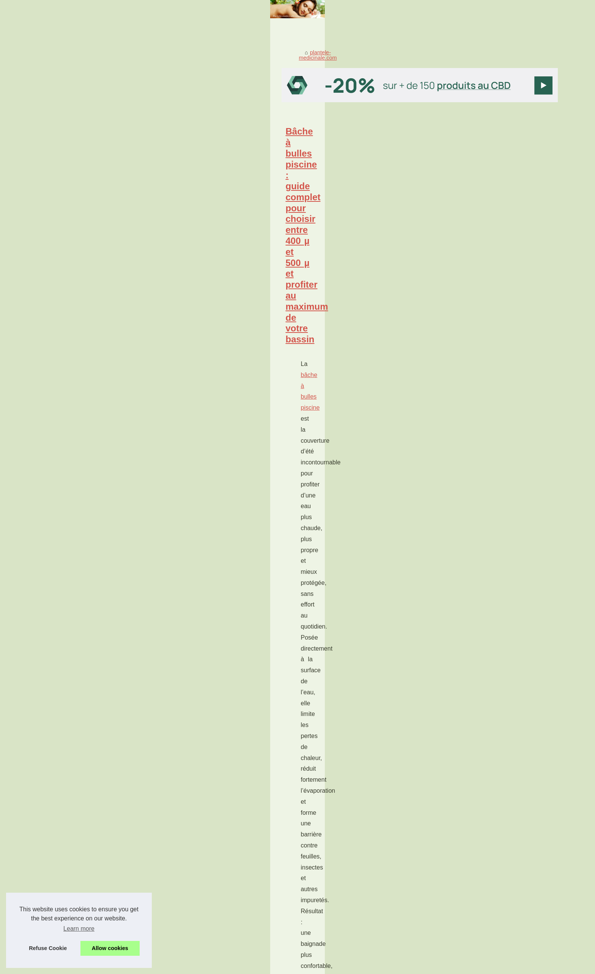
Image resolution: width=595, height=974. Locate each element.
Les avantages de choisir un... (457, 559)
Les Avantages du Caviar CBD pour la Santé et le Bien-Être (205, 837)
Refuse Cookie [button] (48, 948)
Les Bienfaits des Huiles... (452, 593)
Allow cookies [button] (110, 948)
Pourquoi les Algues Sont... (453, 651)
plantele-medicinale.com (121, 168)
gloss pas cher (109, 520)
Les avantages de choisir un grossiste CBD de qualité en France (212, 589)
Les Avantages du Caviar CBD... (460, 576)
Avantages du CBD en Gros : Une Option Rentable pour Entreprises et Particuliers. (233, 876)
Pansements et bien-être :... (454, 443)
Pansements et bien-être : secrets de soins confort (183, 695)
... (230, 310)
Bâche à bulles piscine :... (452, 501)
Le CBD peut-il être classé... (455, 668)
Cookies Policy (159, 966)
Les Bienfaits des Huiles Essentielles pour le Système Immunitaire (213, 850)
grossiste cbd (107, 625)
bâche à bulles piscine (127, 277)
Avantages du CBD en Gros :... (458, 610)
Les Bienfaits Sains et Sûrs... (456, 460)
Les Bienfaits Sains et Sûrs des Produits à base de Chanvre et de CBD (218, 863)
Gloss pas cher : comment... (455, 518)
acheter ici (214, 785)
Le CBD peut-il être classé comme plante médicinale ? (198, 903)
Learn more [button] (78, 928)
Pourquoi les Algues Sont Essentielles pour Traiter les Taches (207, 357)
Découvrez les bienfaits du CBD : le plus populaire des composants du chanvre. (229, 889)
